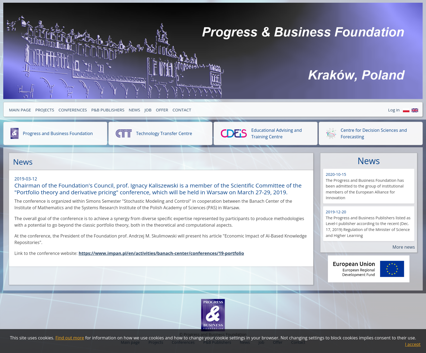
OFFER (162, 110)
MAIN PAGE (20, 110)
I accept (413, 344)
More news (403, 247)
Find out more (69, 338)
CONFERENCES (72, 110)
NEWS (134, 110)
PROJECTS (44, 110)
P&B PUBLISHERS (107, 110)
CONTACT (182, 110)
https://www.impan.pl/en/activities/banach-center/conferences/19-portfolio (161, 253)
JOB (148, 110)
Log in (394, 110)
